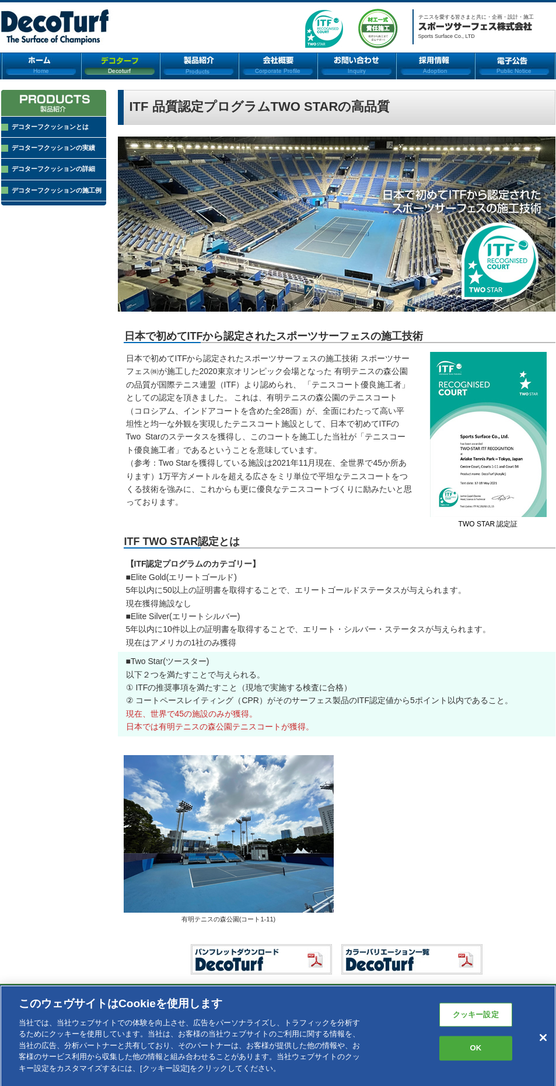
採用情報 (435, 66)
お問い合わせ (356, 66)
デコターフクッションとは (50, 126)
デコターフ (120, 66)
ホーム (41, 66)
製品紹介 (199, 66)
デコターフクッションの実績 (53, 147)
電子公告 (515, 66)
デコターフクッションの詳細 (53, 168)
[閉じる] (543, 1042)
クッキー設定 (476, 1019)
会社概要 (278, 66)
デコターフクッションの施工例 (57, 190)
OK (475, 1053)
